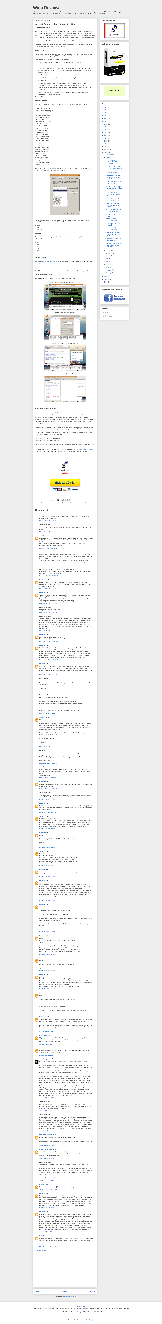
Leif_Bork (42, 1017)
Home (65, 1291)
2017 (106, 130)
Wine (36, 505)
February (109, 270)
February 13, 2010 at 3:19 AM (48, 763)
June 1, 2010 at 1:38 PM (46, 1098)
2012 (106, 144)
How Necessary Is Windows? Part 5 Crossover (111, 161)
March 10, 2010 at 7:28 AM (47, 799)
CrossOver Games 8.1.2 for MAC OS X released (113, 167)
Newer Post (39, 1291)
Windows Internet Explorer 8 (49, 261)
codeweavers (43, 503)
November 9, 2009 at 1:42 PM (48, 630)
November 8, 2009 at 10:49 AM (48, 603)
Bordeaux (50, 1006)
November (109, 157)
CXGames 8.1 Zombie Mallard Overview (112, 171)
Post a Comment (42, 1250)
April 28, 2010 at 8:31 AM (46, 1044)
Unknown (42, 592)
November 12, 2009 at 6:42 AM (48, 674)
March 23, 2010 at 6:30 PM (47, 829)
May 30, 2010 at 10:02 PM (47, 1055)
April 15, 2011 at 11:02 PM (47, 1232)
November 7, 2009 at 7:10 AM (48, 531)
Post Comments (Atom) (69, 1296)
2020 (106, 121)
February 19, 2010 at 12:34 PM (48, 788)
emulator (57, 503)
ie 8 (61, 503)
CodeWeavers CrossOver (54, 1003)
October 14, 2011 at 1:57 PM (47, 1246)
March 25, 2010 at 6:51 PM (47, 900)
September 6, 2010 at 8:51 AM (48, 1189)
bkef (40, 1236)
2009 (106, 152)
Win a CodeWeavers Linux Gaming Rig (114, 182)
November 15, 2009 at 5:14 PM (48, 713)
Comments (107, 316)
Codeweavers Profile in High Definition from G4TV (112, 234)
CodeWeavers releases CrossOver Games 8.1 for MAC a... (113, 177)
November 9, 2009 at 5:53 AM (48, 612)
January (108, 273)
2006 (106, 282)
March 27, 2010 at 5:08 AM (47, 989)
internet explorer (68, 503)
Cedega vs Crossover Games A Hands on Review (112, 205)
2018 (106, 127)
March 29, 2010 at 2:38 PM (47, 1013)
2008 (106, 276)
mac (78, 503)
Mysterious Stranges (46, 1134)
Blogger (91, 1320)
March (108, 267)
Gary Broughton (44, 1059)
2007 (106, 279)
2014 (106, 138)
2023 (106, 113)
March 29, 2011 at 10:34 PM (47, 1208)
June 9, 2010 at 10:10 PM (47, 1110)
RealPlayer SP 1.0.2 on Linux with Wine (112, 228)
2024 (106, 110)
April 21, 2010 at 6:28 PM (46, 1031)
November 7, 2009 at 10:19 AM (48, 576)
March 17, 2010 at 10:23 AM (47, 812)
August (108, 256)
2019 (106, 124)
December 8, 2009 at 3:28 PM (48, 746)
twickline (42, 781)
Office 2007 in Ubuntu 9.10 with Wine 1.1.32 (113, 199)
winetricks (47, 237)
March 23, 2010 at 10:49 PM (47, 865)
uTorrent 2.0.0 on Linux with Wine (112, 224)
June (107, 261)
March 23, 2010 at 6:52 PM (47, 847)
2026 (106, 107)
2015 (106, 135)
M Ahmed (42, 1184)
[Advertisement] (65, 1270)
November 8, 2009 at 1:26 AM (48, 588)
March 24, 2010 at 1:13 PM (47, 876)
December (109, 155)
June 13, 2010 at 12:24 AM (47, 1131)
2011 (106, 146)
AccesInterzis (43, 767)
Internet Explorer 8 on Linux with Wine (112, 219)
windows (89, 503)
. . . (40, 535)
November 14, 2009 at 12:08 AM (48, 691)
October (108, 250)
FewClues (42, 580)
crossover (51, 503)
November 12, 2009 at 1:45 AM (48, 660)
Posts (105, 313)
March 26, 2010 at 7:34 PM (47, 970)
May (107, 264)
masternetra (43, 1035)
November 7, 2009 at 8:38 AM (48, 548)
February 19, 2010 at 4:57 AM (48, 777)
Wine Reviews (47, 7)
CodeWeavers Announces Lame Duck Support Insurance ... (113, 245)
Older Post (91, 1291)
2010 (106, 149)
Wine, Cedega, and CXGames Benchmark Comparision (113, 194)
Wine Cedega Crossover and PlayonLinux (113, 239)
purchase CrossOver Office (85, 449)
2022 (106, 115)
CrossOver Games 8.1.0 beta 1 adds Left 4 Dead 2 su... (113, 188)
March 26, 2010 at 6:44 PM (47, 954)
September (109, 253)
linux (75, 503)
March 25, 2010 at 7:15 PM (47, 932)
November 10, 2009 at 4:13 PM (48, 641)
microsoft (83, 503)
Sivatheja (42, 717)
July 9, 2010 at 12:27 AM (46, 1158)
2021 (106, 118)
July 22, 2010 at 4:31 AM (46, 1180)
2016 (106, 132)
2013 (106, 141)
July (107, 259)
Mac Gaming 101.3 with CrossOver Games (113, 210)
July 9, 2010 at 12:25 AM (46, 1145)
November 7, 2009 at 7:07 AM (48, 520)
